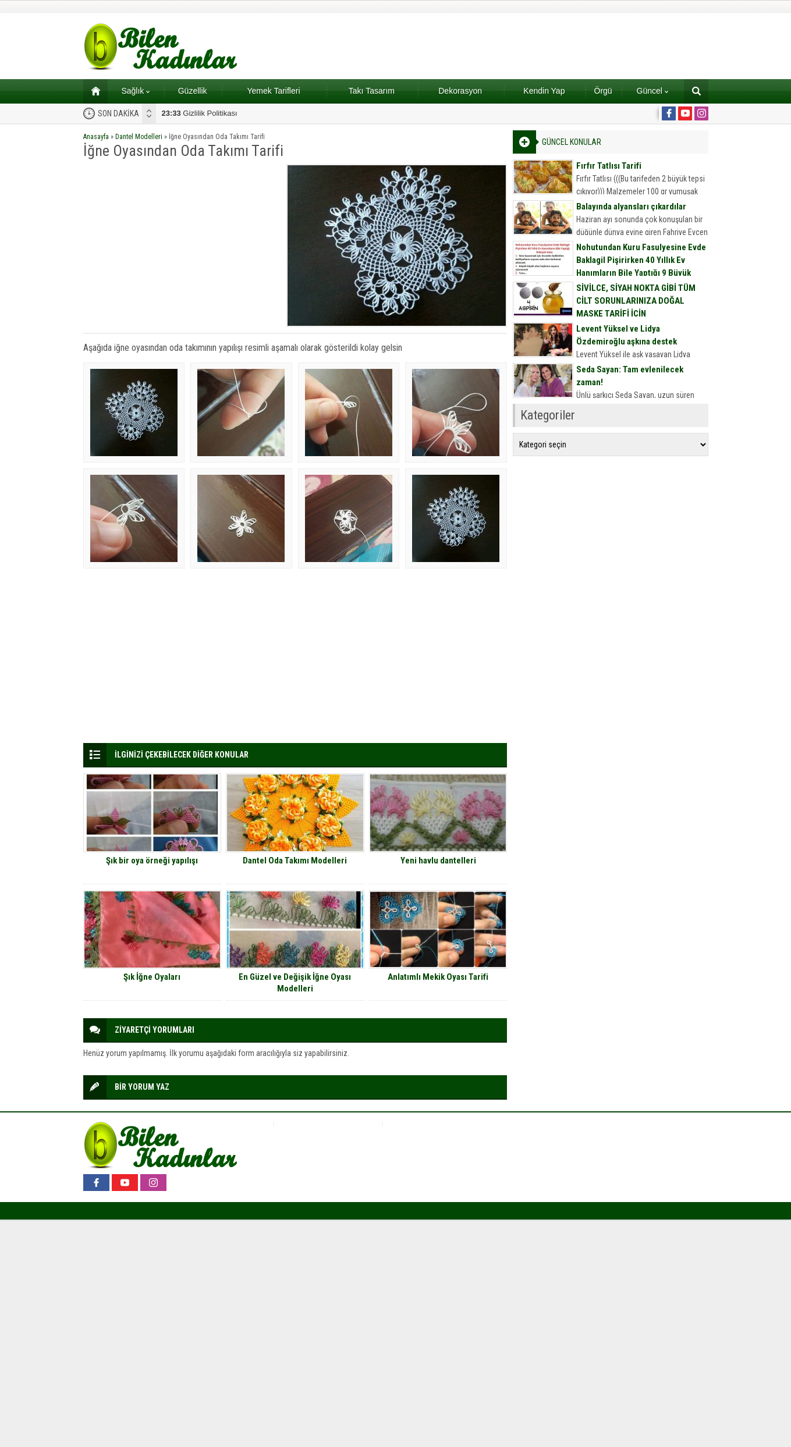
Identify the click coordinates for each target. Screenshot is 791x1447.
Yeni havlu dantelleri (438, 860)
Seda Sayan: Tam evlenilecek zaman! (629, 375)
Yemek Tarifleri (273, 90)
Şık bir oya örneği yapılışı (152, 860)
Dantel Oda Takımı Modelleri (295, 860)
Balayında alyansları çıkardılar (631, 206)
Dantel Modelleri (138, 137)
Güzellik (192, 90)
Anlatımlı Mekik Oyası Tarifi (438, 977)
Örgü (603, 90)
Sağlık (135, 90)
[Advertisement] (181, 245)
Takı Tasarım (372, 90)
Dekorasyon (460, 90)
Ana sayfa (91, 90)
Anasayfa (96, 137)
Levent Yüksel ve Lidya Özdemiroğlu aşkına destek (626, 335)
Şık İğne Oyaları (151, 977)
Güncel (652, 90)
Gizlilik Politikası (199, 113)
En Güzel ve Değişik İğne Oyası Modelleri (295, 983)
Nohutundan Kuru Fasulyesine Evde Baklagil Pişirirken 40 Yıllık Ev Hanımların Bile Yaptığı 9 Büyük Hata (641, 266)
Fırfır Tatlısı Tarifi (608, 166)
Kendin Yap (544, 90)
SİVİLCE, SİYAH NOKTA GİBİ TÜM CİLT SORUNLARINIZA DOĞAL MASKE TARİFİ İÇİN (636, 301)
